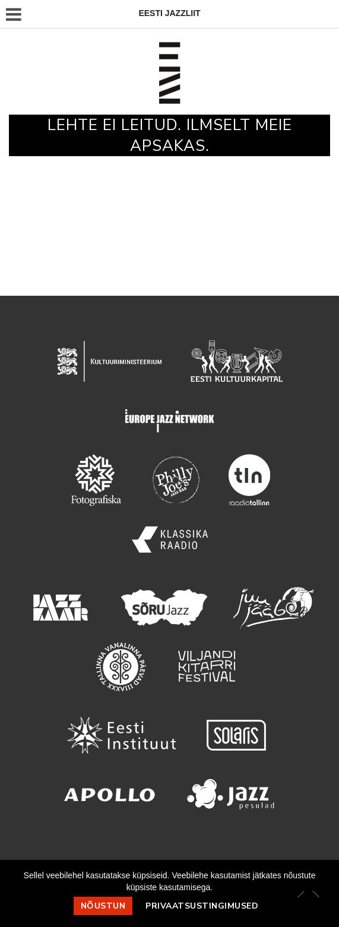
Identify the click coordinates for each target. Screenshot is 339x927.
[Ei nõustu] (315, 894)
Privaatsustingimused (201, 906)
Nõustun (103, 906)
